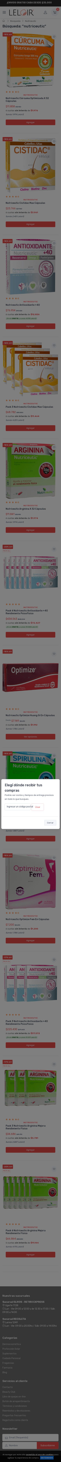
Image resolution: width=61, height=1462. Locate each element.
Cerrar (50, 823)
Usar (37, 807)
